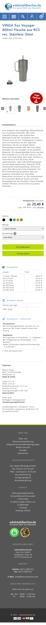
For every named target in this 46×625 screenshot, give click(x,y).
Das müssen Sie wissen (23, 468)
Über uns (23, 438)
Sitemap (23, 507)
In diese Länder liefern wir (23, 501)
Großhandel (23, 504)
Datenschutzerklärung (23, 441)
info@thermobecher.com (26, 576)
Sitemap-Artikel (23, 510)
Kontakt (23, 450)
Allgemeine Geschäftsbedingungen (23, 444)
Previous (2, 108)
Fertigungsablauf (23, 477)
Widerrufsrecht (23, 447)
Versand (40, 207)
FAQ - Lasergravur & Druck (23, 471)
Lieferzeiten (23, 499)
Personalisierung (23, 474)
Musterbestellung (23, 480)
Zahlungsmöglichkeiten (23, 493)
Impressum (23, 453)
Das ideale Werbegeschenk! (23, 465)
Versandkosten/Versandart (23, 496)
